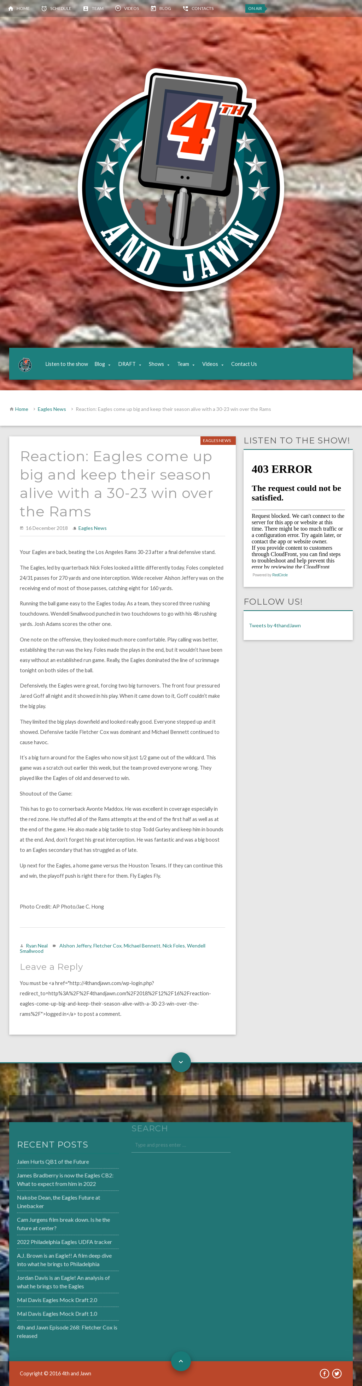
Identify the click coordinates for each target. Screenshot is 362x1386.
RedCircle (280, 575)
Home (23, 8)
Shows (156, 364)
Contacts (203, 8)
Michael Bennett (142, 946)
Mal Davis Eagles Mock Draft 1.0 (38, 1311)
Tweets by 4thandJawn (275, 625)
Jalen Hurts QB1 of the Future (35, 1164)
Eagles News (52, 409)
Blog (165, 8)
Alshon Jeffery (75, 946)
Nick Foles (174, 946)
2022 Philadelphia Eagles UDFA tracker (46, 1241)
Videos (131, 8)
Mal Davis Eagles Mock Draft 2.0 (38, 1297)
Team (98, 8)
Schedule (60, 8)
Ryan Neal (37, 946)
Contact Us (244, 364)
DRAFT (127, 364)
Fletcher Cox (107, 946)
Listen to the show (66, 364)
